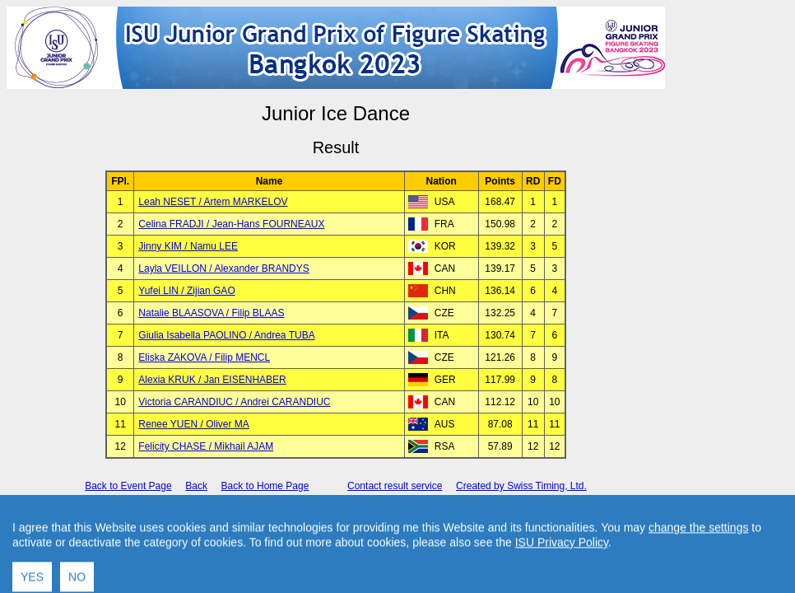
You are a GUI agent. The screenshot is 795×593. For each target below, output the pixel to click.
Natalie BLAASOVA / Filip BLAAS (211, 313)
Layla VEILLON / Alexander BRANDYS (223, 268)
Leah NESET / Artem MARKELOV (212, 202)
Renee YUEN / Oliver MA (193, 424)
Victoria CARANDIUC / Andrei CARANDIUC (234, 402)
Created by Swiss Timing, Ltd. (521, 486)
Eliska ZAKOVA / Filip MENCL (204, 357)
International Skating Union (311, 514)
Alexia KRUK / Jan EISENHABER (212, 379)
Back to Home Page (265, 486)
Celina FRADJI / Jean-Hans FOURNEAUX (231, 224)
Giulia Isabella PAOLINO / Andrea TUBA (226, 335)
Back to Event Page (128, 486)
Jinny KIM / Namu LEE (188, 246)
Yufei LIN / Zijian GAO (186, 290)
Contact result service (394, 486)
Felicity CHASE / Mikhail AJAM (205, 446)
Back (196, 486)
